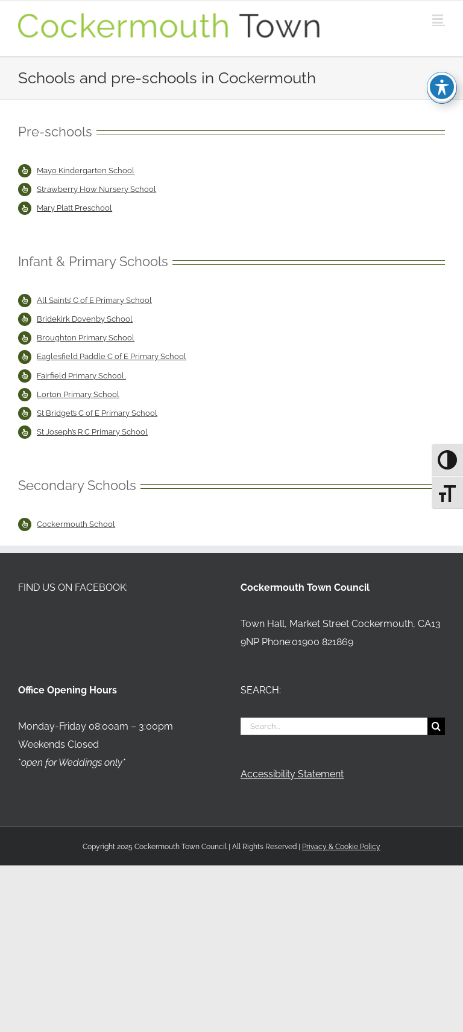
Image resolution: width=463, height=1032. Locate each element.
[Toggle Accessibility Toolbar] (441, 63)
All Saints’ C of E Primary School (94, 300)
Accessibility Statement (292, 774)
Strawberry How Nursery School (96, 189)
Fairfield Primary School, (81, 375)
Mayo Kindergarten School (85, 170)
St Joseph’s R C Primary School (92, 431)
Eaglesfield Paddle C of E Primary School (111, 356)
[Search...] (334, 726)
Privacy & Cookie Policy (341, 846)
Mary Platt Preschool (74, 207)
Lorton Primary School (78, 394)
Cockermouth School (76, 524)
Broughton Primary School (85, 337)
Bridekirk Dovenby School (85, 318)
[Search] (436, 726)
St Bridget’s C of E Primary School (97, 413)
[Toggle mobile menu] (438, 19)
